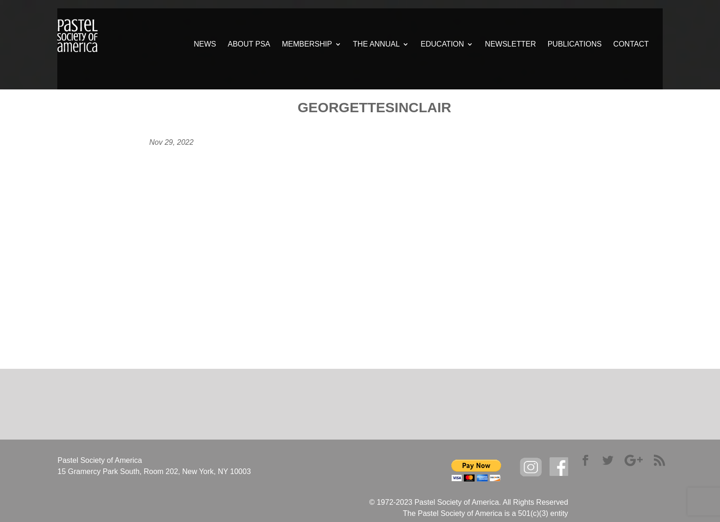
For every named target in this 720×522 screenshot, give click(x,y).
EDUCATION (442, 44)
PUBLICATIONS (575, 44)
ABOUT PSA (249, 44)
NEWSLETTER (510, 44)
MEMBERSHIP (307, 44)
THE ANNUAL (376, 44)
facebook (559, 466)
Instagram (531, 467)
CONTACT (631, 44)
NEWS (205, 44)
